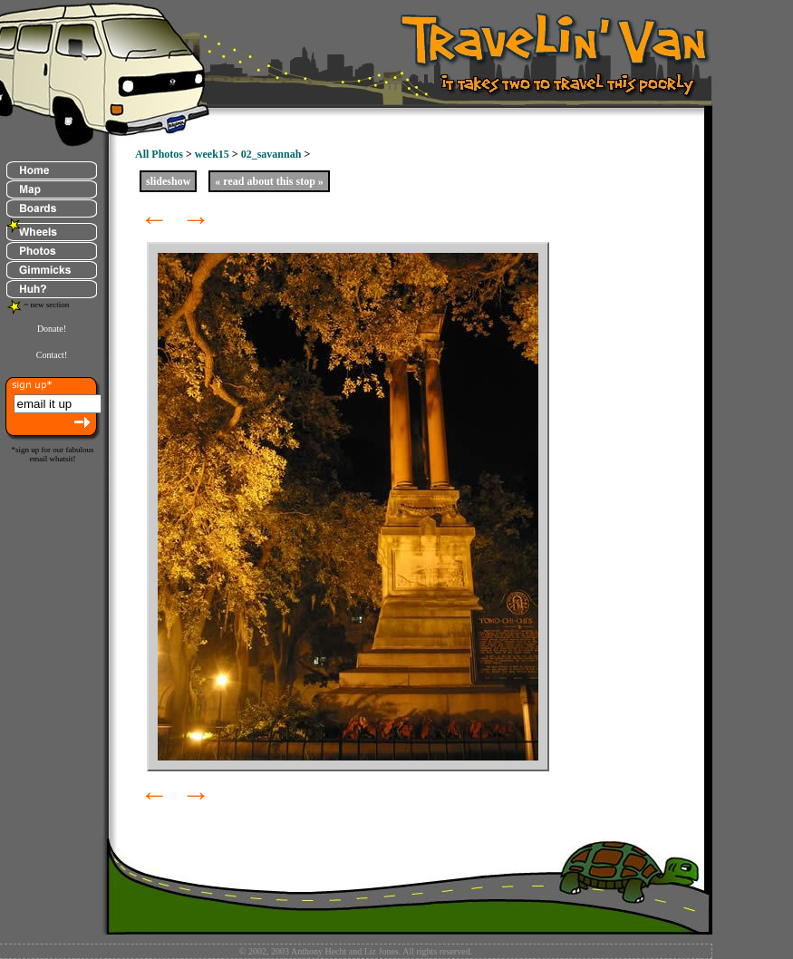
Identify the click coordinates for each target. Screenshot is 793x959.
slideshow (168, 181)
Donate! (51, 329)
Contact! (51, 355)
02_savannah (271, 154)
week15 (212, 154)
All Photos (159, 154)
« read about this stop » (269, 181)
